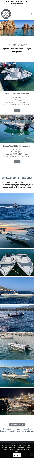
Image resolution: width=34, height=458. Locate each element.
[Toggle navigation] (25, 14)
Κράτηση (17, 110)
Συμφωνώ (17, 455)
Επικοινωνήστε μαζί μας (17, 424)
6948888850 (11, 1)
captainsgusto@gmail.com (17, 3)
